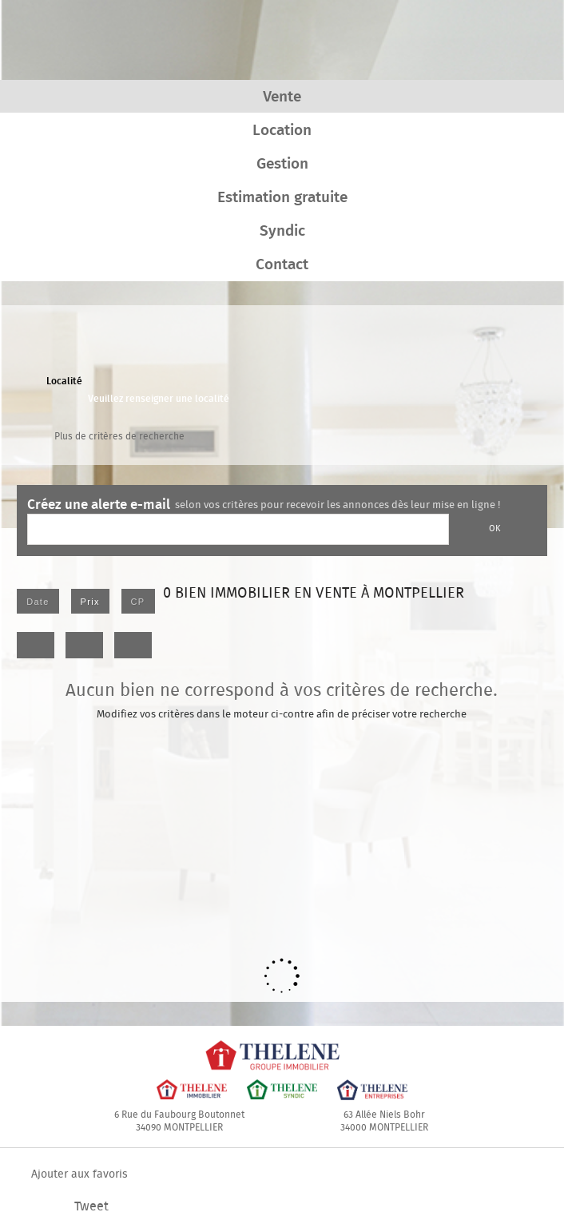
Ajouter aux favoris (79, 1174)
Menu (526, 38)
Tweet (91, 1206)
